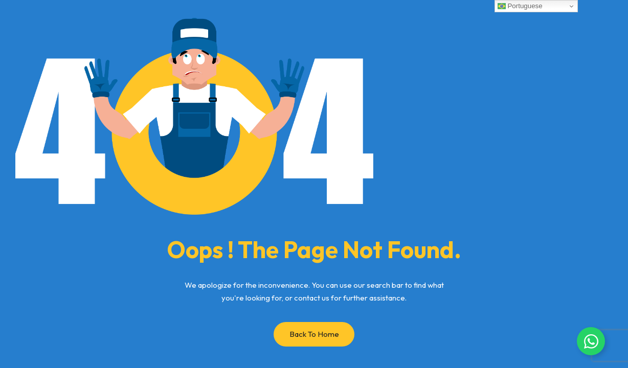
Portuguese (520, 6)
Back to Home (314, 334)
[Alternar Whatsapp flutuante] (591, 341)
